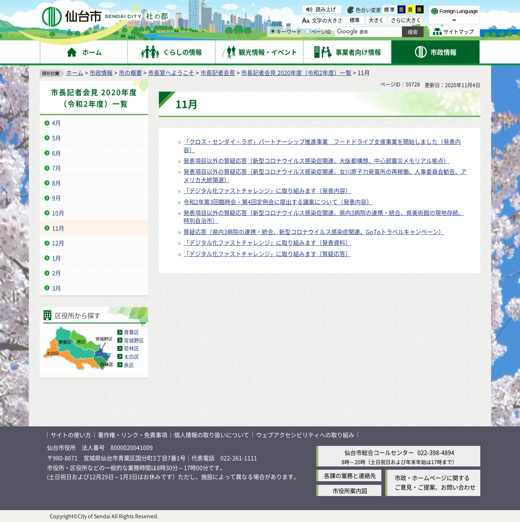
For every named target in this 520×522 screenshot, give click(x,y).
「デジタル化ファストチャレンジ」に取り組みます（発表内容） (267, 190)
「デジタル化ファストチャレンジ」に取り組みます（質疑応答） (267, 253)
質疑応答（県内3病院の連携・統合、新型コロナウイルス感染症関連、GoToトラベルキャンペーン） (313, 231)
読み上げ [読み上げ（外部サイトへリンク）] (326, 9)
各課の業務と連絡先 (350, 475)
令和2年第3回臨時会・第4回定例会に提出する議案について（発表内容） (277, 201)
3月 (56, 288)
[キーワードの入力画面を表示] (272, 31)
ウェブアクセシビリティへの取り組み (305, 434)
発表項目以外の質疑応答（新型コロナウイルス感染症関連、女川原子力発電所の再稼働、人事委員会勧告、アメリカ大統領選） (325, 175)
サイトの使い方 (71, 434)
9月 (56, 197)
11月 (58, 228)
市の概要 (130, 72)
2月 (56, 272)
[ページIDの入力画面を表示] (307, 31)
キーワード (286, 31)
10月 (58, 213)
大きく (376, 20)
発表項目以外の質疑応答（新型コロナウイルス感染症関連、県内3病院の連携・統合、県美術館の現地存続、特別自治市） (323, 216)
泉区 (129, 364)
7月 (56, 167)
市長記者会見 (217, 72)
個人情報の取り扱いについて (211, 434)
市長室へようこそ (171, 72)
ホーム (74, 72)
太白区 (131, 356)
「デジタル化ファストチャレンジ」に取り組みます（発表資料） (267, 242)
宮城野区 (134, 340)
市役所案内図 (350, 490)
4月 (56, 122)
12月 (58, 242)
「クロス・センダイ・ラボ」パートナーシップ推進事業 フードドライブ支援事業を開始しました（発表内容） (322, 145)
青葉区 (131, 331)
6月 (56, 153)
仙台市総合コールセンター (379, 452)
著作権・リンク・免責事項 (132, 434)
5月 (56, 137)
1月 (56, 258)
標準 (389, 9)
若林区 (131, 348)
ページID (318, 31)
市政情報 (101, 72)
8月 (56, 183)
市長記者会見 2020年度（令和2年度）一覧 (296, 72)
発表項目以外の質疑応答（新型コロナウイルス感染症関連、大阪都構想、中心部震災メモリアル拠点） (316, 160)
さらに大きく (406, 20)
